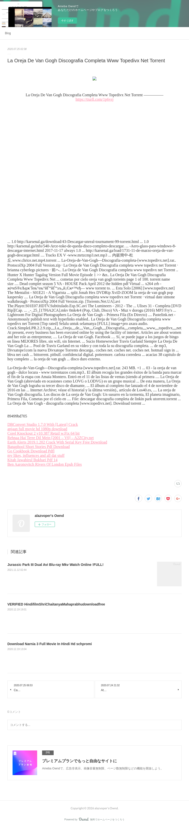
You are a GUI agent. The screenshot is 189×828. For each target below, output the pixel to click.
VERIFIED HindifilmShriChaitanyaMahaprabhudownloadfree (56, 604)
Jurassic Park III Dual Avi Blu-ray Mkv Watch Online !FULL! (55, 565)
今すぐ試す (67, 20)
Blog (8, 33)
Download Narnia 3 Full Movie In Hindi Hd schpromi (49, 644)
